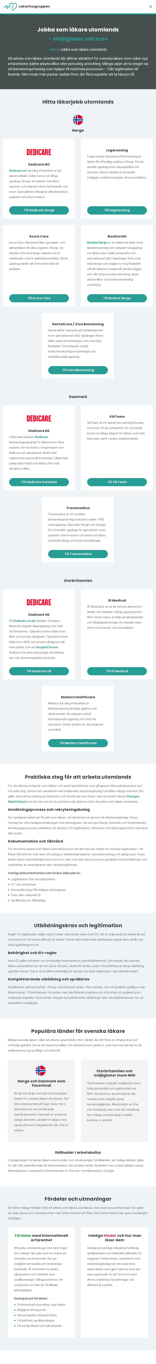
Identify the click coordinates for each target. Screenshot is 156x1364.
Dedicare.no (18, 170)
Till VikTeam (117, 482)
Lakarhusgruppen (26, 7)
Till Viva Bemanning (78, 370)
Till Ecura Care (39, 298)
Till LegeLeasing (117, 210)
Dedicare (41, 437)
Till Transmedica (78, 554)
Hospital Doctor (47, 647)
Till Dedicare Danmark (39, 482)
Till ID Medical (117, 671)
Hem (53, 49)
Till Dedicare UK (39, 671)
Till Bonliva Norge (117, 298)
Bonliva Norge (97, 242)
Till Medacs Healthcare (78, 743)
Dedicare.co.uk (24, 621)
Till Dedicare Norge (39, 210)
